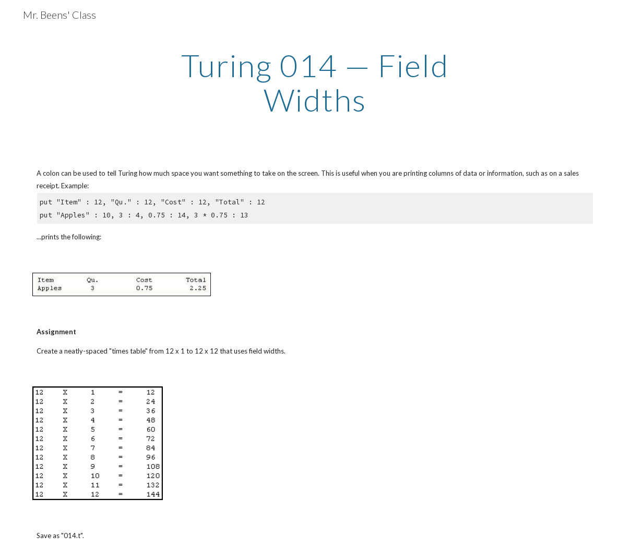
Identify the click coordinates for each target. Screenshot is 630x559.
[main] (315, 82)
